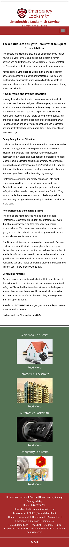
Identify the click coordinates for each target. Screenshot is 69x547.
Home (11, 517)
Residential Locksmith (34, 335)
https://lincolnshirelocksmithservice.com (34, 509)
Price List (36, 525)
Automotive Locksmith (34, 413)
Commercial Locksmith (34, 374)
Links (58, 525)
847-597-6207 (38, 505)
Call (34, 542)
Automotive (54, 517)
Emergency (21, 521)
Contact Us (48, 521)
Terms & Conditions (18, 525)
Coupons (34, 521)
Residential (23, 517)
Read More (34, 367)
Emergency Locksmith (34, 452)
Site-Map (48, 525)
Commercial (38, 517)
